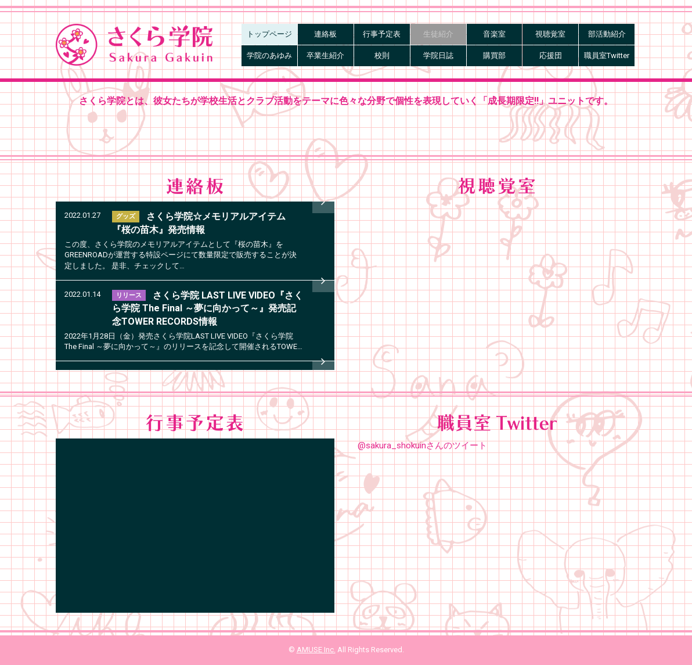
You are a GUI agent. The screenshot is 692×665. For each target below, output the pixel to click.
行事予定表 (382, 34)
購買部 (494, 55)
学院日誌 (438, 55)
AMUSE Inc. (316, 649)
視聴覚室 (550, 34)
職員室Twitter (606, 55)
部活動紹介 (607, 34)
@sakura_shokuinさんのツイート (422, 445)
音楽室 (494, 34)
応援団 (550, 55)
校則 (382, 55)
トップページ (269, 34)
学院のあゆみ (269, 55)
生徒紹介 (438, 34)
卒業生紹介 (325, 55)
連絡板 (325, 34)
